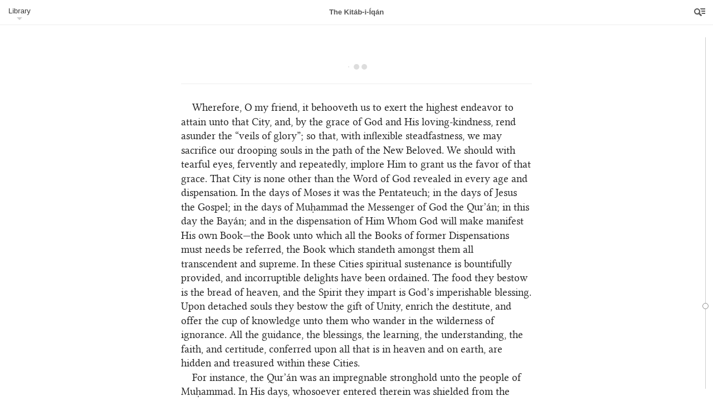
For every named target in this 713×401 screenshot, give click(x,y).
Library (19, 11)
